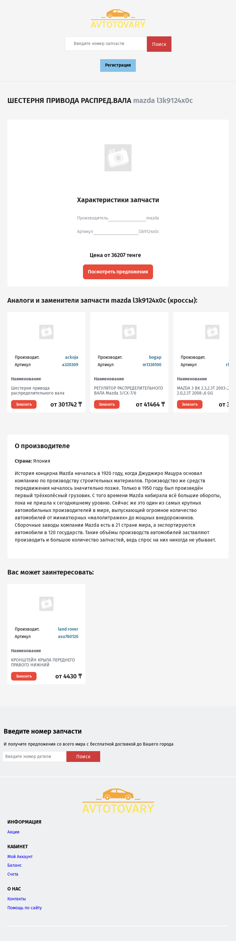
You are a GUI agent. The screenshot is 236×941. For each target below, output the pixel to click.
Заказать (24, 404)
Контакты (16, 899)
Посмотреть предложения (118, 272)
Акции (13, 832)
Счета (12, 874)
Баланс (14, 865)
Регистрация (118, 65)
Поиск (159, 44)
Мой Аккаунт (20, 856)
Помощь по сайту (24, 907)
